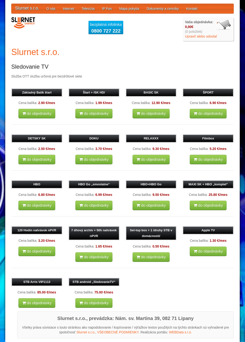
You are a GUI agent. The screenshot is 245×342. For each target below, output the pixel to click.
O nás (50, 9)
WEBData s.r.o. (180, 332)
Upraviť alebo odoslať (201, 36)
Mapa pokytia (129, 9)
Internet (68, 9)
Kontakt (191, 9)
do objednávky (37, 113)
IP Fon (107, 9)
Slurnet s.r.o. (27, 8)
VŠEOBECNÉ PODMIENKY (118, 332)
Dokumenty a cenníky (163, 9)
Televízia (88, 9)
